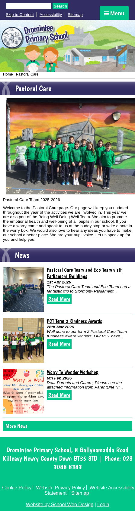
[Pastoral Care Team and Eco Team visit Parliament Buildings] (23, 289)
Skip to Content (20, 14)
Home (8, 74)
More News (16, 426)
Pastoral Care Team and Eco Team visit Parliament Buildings (84, 273)
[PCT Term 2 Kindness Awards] (23, 340)
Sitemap (75, 14)
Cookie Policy (16, 487)
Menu (114, 14)
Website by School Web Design (60, 504)
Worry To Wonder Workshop (72, 372)
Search (60, 6)
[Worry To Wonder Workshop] (23, 391)
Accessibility (51, 14)
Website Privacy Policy (60, 487)
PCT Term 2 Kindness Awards (74, 321)
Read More (59, 299)
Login (103, 504)
